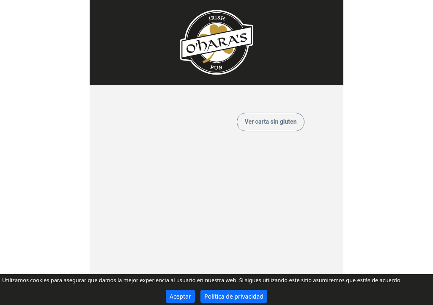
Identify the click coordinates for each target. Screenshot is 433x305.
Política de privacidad (233, 296)
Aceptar (180, 296)
